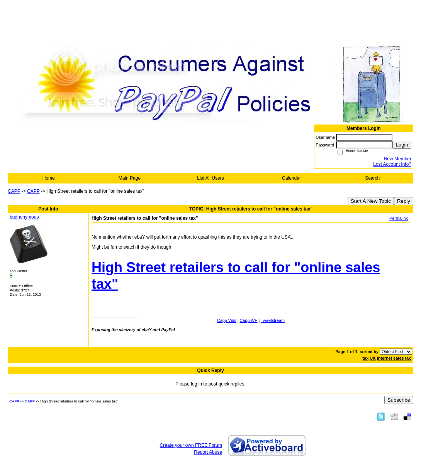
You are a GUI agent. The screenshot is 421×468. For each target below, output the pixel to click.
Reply (403, 201)
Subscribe (398, 400)
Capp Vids (226, 320)
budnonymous (24, 217)
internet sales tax (394, 358)
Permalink (398, 218)
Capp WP (249, 320)
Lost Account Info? (392, 164)
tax (366, 358)
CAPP (14, 191)
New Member (397, 159)
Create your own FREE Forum (191, 445)
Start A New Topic (371, 201)
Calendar (291, 178)
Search (372, 178)
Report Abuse (208, 452)
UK (373, 358)
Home (48, 178)
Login (402, 145)
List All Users (210, 178)
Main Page (130, 178)
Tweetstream (273, 320)
